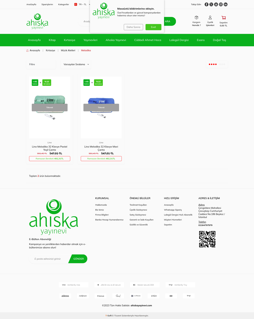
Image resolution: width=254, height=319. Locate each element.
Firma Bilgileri (102, 214)
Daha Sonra (133, 27)
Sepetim (168, 224)
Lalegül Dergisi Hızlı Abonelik (178, 214)
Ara (167, 21)
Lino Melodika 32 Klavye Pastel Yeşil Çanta (49, 148)
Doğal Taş (219, 40)
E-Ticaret (116, 315)
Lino (49, 142)
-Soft (108, 315)
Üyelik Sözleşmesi (138, 209)
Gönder (78, 258)
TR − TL (82, 4)
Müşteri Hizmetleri (173, 219)
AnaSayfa (31, 4)
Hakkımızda (101, 204)
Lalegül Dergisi (179, 40)
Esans (201, 40)
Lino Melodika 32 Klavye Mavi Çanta (101, 148)
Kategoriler (63, 4)
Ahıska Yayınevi (116, 40)
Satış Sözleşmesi (138, 214)
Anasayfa (34, 40)
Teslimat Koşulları (138, 204)
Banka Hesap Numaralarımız (109, 219)
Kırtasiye (69, 40)
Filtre (32, 64)
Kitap (52, 40)
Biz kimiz (99, 209)
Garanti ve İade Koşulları (141, 219)
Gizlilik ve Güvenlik (139, 224)
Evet (153, 27)
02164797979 (205, 225)
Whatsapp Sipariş (173, 209)
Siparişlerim (47, 4)
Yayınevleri (90, 40)
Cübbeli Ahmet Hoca (147, 40)
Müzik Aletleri (68, 50)
